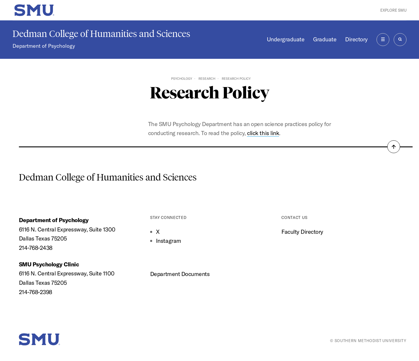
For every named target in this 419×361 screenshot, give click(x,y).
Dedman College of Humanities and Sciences (101, 34)
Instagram (168, 240)
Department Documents (180, 273)
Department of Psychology (44, 46)
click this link (263, 133)
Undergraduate (286, 39)
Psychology (181, 79)
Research (206, 79)
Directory (356, 39)
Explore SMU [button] (393, 10)
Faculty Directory (302, 231)
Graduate (324, 39)
